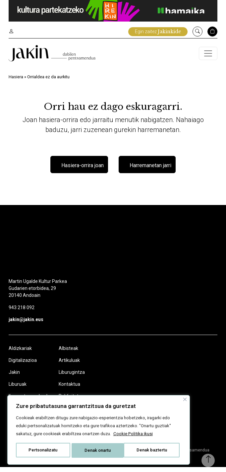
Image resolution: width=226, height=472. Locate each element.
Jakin (14, 377)
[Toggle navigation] (208, 55)
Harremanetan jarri (150, 171)
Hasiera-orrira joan (82, 171)
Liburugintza (72, 377)
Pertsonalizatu (43, 444)
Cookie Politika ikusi (118, 428)
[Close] (154, 385)
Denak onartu (131, 444)
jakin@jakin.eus (26, 324)
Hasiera (16, 80)
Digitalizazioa (23, 365)
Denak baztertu (88, 444)
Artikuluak (69, 365)
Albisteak (68, 353)
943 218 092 (21, 312)
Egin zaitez (158, 31)
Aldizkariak (20, 353)
